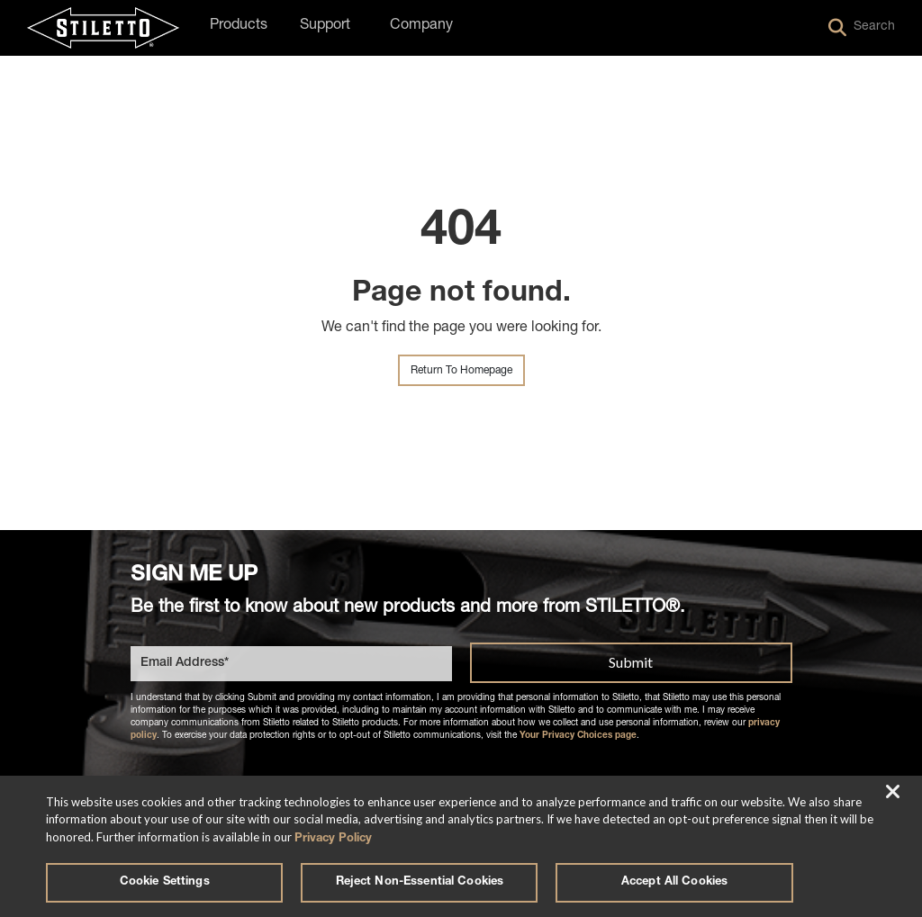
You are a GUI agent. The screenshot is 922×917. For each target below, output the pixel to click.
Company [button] (421, 26)
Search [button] (861, 28)
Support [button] (325, 26)
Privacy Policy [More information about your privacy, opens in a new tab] (333, 834)
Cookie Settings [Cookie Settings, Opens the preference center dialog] (165, 882)
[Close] (893, 788)
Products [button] (238, 26)
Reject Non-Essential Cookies (420, 882)
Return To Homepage (461, 370)
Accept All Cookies (674, 882)
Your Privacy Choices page (578, 734)
